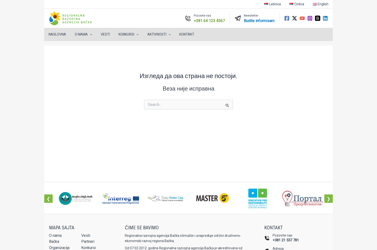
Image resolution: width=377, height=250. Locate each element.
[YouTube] (302, 18)
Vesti (100, 34)
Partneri (87, 241)
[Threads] (317, 18)
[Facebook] (286, 18)
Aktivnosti (150, 34)
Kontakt (176, 34)
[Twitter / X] (294, 18)
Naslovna (56, 34)
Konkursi (122, 34)
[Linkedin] (325, 18)
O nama (80, 34)
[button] (87, 34)
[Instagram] (310, 18)
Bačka (54, 241)
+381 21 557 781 (286, 240)
